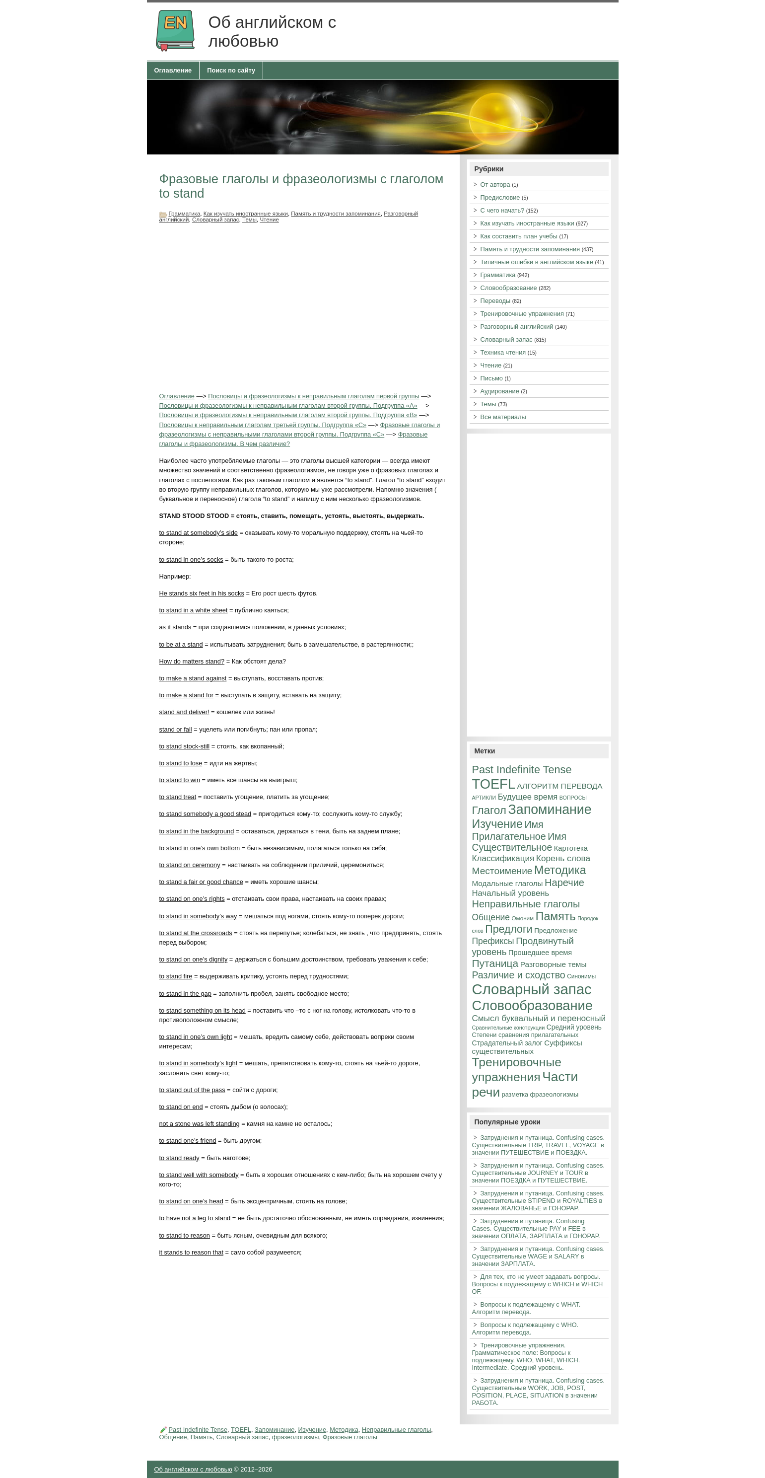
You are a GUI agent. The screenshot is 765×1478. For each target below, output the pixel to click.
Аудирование (500, 391)
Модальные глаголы (507, 883)
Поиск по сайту (231, 70)
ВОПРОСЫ (573, 798)
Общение (173, 1437)
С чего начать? (503, 210)
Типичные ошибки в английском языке (537, 262)
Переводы (496, 300)
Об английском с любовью (193, 1469)
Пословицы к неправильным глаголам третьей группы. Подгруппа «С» (263, 425)
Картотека (571, 848)
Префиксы (493, 941)
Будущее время (527, 797)
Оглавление (173, 70)
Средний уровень (574, 1027)
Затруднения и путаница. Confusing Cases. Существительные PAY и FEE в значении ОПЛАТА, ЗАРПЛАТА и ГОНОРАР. (536, 1228)
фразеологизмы (295, 1437)
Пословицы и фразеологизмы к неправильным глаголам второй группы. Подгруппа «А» (288, 405)
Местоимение (502, 871)
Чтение (269, 219)
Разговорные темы (553, 964)
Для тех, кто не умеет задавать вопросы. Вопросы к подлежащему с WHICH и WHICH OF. (537, 1284)
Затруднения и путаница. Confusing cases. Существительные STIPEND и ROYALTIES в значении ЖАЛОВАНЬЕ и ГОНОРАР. (538, 1200)
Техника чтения (503, 352)
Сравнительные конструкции (508, 1028)
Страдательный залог (507, 1043)
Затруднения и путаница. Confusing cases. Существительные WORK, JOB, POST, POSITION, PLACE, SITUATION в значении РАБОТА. (538, 1391)
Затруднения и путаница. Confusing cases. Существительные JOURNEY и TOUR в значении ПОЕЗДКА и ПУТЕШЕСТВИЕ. (538, 1173)
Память (202, 1437)
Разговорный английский (517, 326)
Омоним (523, 918)
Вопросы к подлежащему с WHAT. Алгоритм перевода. (526, 1308)
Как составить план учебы (519, 236)
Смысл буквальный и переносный (539, 1018)
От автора (495, 184)
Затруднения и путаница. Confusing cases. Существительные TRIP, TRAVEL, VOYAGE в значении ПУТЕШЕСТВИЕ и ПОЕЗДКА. (538, 1145)
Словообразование (509, 288)
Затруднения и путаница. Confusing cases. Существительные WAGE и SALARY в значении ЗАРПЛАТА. (538, 1256)
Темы (249, 219)
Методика (344, 1429)
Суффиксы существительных (527, 1046)
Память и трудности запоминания (335, 214)
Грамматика (185, 214)
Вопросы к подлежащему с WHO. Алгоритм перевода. (525, 1328)
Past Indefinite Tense (198, 1429)
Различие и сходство (518, 974)
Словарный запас (215, 219)
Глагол (489, 810)
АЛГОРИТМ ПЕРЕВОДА (560, 786)
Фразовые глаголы (350, 1437)
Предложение (555, 930)
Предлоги (508, 929)
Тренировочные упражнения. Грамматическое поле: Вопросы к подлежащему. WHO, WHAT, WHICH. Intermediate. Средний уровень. (526, 1356)
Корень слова (563, 858)
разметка (515, 1094)
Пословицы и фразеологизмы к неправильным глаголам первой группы (313, 396)
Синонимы (581, 976)
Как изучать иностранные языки (246, 214)
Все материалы (503, 417)
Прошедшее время (540, 953)
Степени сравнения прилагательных (525, 1035)
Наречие (564, 882)
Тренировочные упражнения (522, 313)
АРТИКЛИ (484, 798)
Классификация (503, 858)
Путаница (495, 963)
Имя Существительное (519, 842)
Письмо (492, 378)
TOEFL (241, 1429)
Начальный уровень (511, 893)
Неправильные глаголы (396, 1429)
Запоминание (274, 1429)
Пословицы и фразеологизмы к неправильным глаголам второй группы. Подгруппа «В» (288, 415)
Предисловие (500, 197)
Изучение (312, 1429)
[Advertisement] (303, 306)
